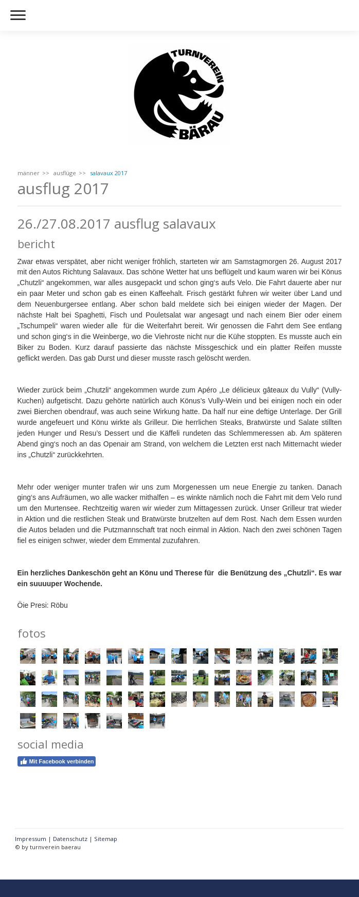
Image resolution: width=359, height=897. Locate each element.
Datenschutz (70, 839)
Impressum (30, 839)
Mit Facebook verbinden (57, 761)
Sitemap (105, 839)
